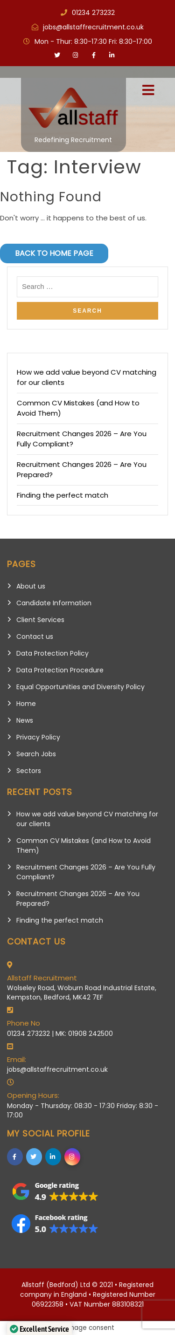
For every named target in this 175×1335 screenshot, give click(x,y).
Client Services (40, 619)
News (24, 720)
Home (26, 703)
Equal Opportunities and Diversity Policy (80, 686)
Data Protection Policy (52, 653)
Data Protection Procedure (60, 670)
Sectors (28, 770)
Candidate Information (53, 603)
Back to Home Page (54, 253)
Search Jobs (36, 754)
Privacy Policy (38, 737)
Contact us (34, 636)
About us (30, 586)
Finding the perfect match (62, 495)
